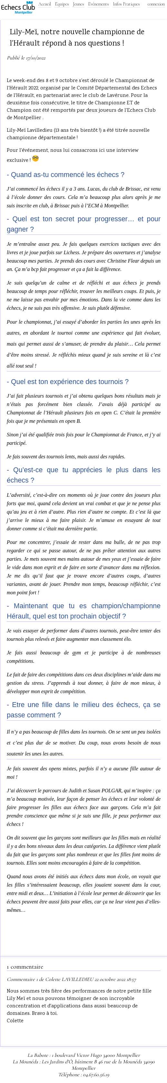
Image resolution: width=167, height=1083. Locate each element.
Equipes (62, 4)
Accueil (44, 4)
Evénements (98, 4)
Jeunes (78, 4)
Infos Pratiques (126, 4)
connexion (156, 4)
